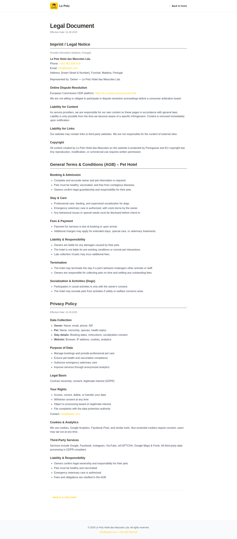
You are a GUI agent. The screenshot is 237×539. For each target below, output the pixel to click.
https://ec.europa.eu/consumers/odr (115, 93)
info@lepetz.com (68, 68)
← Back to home (178, 6)
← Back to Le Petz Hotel (63, 497)
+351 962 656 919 (69, 63)
